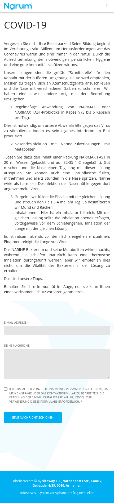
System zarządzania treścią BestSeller (66, 493)
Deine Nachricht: (17, 345)
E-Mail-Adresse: (16, 322)
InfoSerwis (28, 493)
